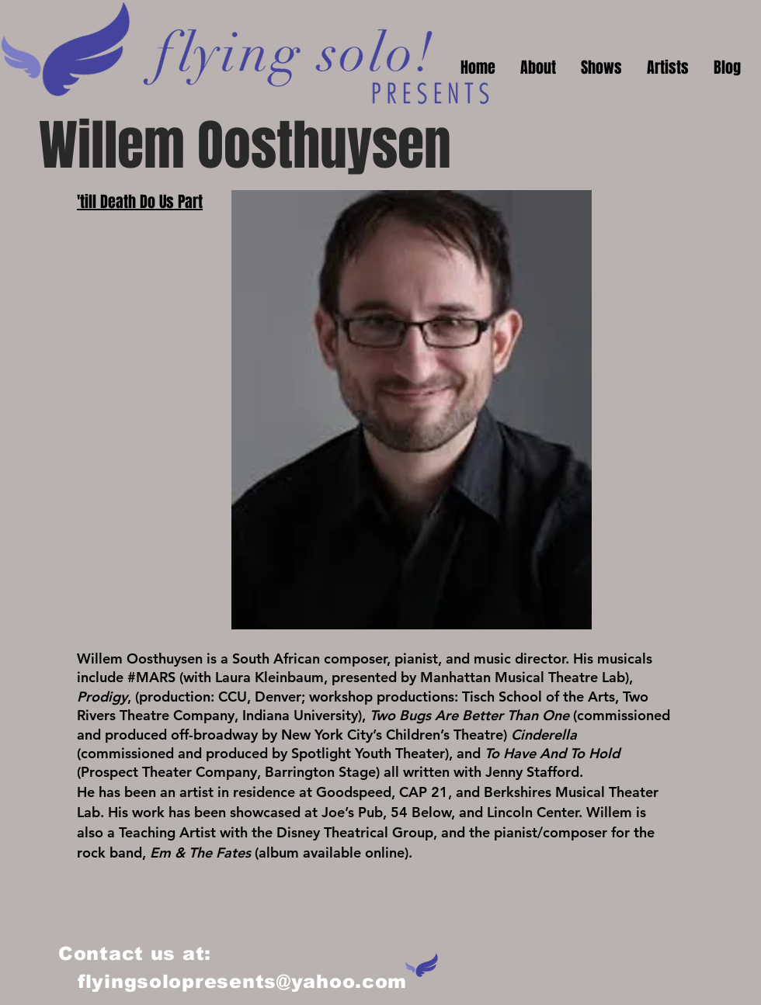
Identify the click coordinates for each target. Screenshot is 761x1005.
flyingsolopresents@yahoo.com (242, 981)
